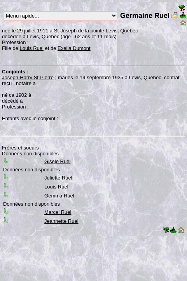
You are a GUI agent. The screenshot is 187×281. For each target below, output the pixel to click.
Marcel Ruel (57, 212)
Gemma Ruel (59, 196)
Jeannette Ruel (61, 221)
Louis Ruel (32, 48)
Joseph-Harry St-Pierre (28, 77)
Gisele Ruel (57, 161)
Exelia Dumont (74, 48)
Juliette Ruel (58, 178)
